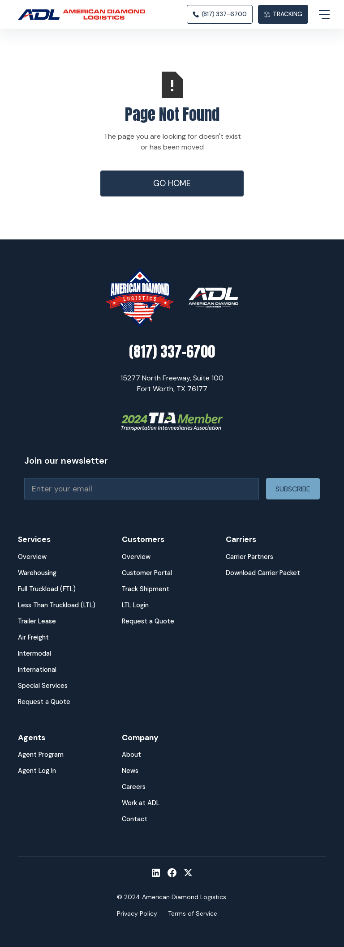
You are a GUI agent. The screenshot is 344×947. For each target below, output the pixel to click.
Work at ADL (140, 803)
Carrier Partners (249, 557)
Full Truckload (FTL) (47, 589)
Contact (134, 819)
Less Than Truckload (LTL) (56, 605)
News (130, 771)
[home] (85, 14)
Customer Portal (147, 573)
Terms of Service (192, 913)
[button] (317, 14)
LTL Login (135, 605)
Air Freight (33, 637)
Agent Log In (37, 771)
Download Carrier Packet (263, 573)
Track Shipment (145, 589)
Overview (32, 557)
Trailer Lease (37, 621)
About (131, 755)
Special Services (43, 686)
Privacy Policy (137, 913)
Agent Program (41, 755)
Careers (134, 787)
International (37, 669)
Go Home (172, 183)
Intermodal (34, 653)
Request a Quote (44, 702)
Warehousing (37, 573)
